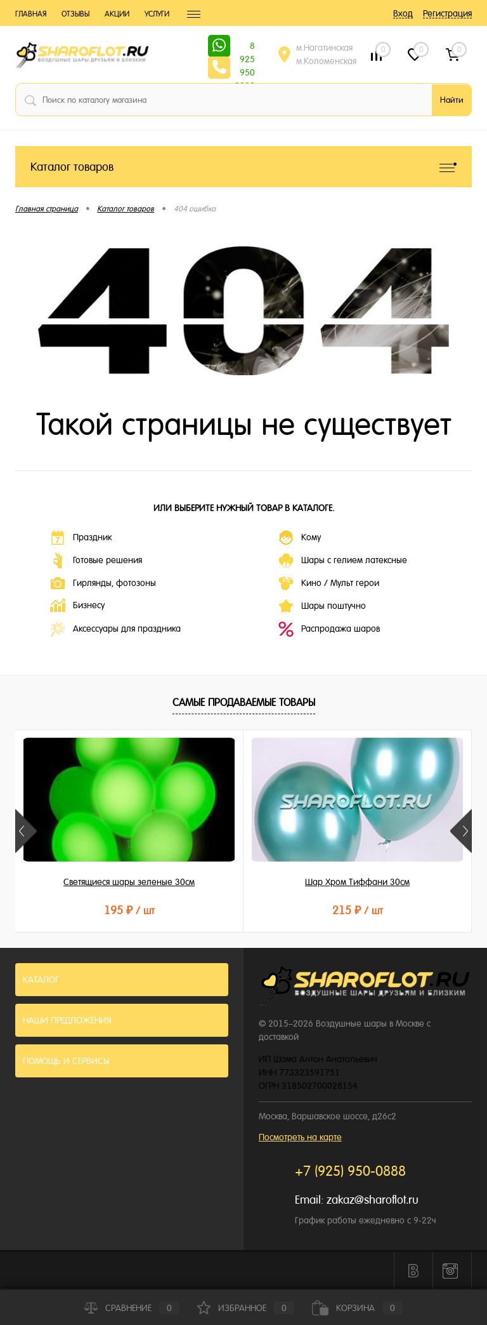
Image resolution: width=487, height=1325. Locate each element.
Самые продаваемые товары (243, 702)
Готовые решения (96, 560)
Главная (30, 14)
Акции (117, 14)
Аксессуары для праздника (115, 629)
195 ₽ (129, 910)
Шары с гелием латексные (342, 560)
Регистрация (447, 13)
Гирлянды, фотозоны (103, 583)
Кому (299, 537)
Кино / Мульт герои (328, 583)
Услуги (157, 14)
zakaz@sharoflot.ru (373, 1199)
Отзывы (75, 14)
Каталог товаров (243, 166)
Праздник (81, 537)
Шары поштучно (322, 606)
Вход (403, 13)
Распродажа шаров (329, 629)
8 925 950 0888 (245, 47)
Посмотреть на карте (300, 1137)
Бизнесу (77, 605)
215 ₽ (357, 910)
